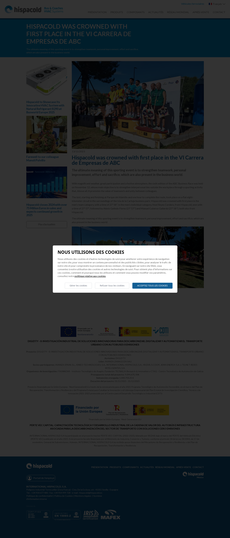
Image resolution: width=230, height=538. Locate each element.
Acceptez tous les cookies (152, 285)
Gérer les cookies (78, 285)
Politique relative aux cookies (90, 276)
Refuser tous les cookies (112, 285)
